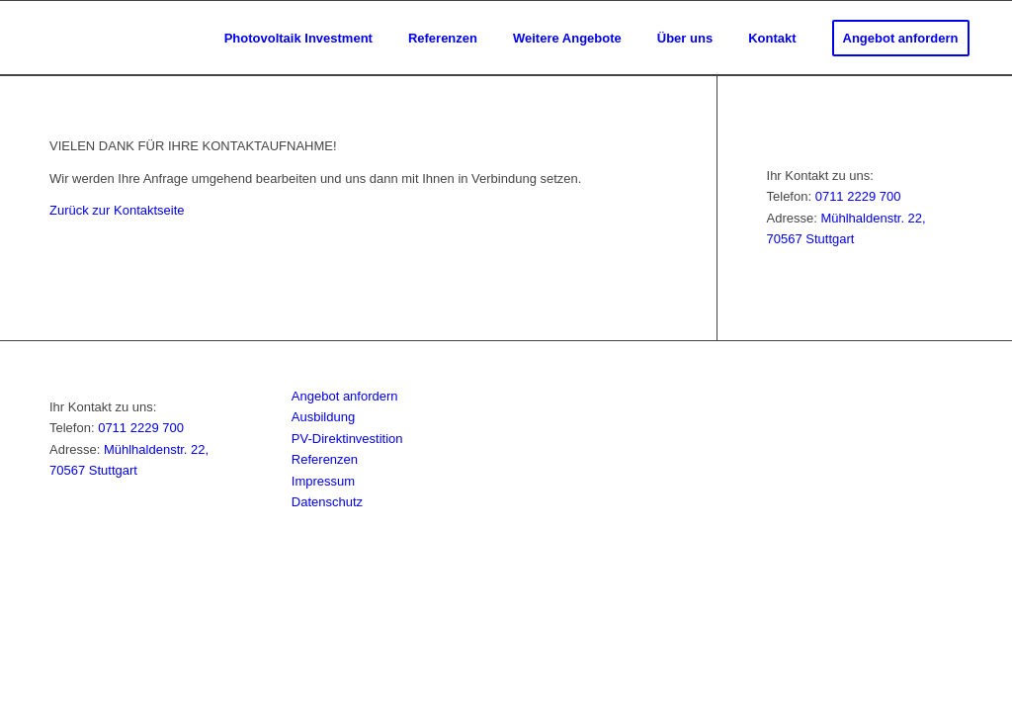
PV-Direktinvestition (347, 438)
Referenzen (325, 459)
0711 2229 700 (858, 196)
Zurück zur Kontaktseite (117, 210)
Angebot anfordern (345, 396)
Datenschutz (327, 501)
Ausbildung (323, 416)
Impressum (323, 481)
